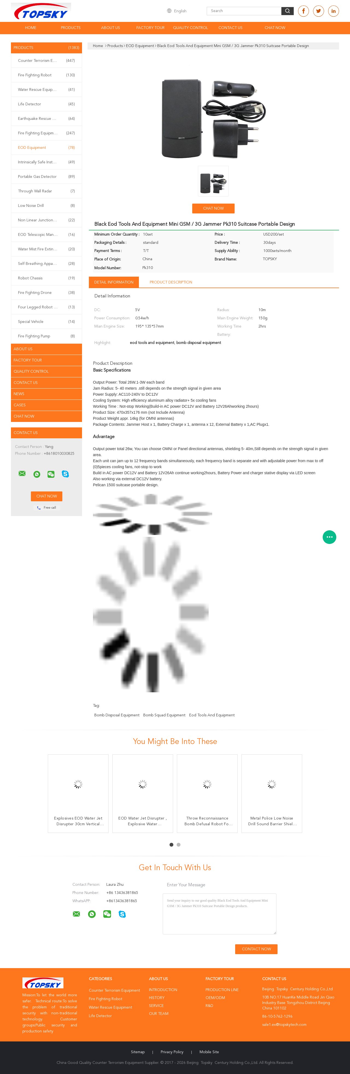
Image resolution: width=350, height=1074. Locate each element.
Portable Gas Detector (46, 177)
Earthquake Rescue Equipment (46, 118)
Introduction (163, 990)
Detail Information (113, 282)
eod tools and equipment (212, 715)
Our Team (158, 1014)
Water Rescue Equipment (46, 89)
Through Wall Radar (46, 191)
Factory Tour (150, 28)
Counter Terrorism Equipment (46, 60)
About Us (110, 28)
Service (156, 1006)
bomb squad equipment (164, 715)
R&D (209, 1006)
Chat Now (275, 28)
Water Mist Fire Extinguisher (46, 249)
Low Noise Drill (46, 206)
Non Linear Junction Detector (46, 220)
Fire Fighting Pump (46, 336)
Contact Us (230, 28)
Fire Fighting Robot (46, 75)
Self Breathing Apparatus (46, 264)
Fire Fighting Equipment (46, 133)
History (156, 998)
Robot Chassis (46, 278)
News (19, 394)
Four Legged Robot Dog (46, 307)
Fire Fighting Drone (46, 293)
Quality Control (190, 28)
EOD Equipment (46, 147)
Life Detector (46, 104)
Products (71, 28)
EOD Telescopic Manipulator (46, 235)
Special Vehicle (46, 322)
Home (30, 28)
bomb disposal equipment (116, 715)
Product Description (171, 282)
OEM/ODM (215, 998)
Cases (20, 405)
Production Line (222, 990)
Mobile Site (209, 1052)
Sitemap (138, 1052)
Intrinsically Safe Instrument (46, 162)
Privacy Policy (172, 1052)
